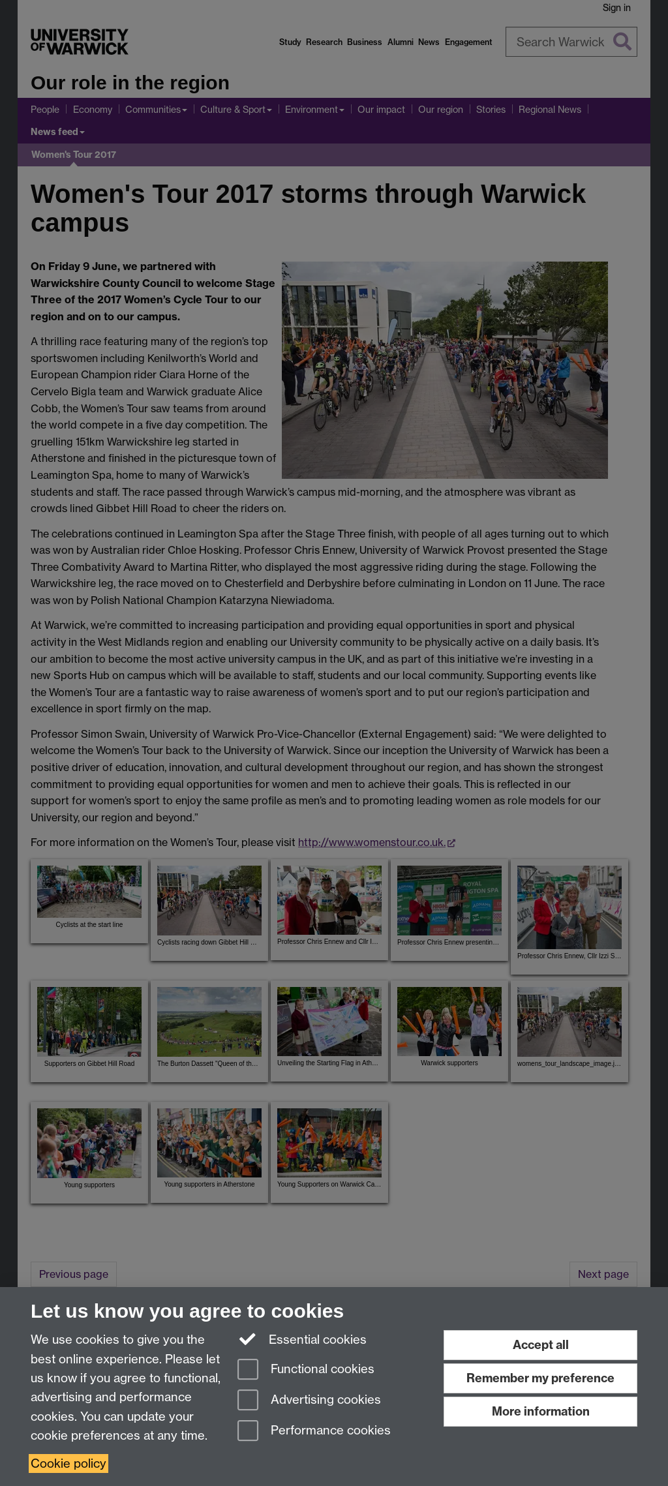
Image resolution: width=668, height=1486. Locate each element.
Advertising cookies (309, 1401)
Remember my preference (540, 1378)
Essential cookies (302, 1338)
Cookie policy (68, 1463)
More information (541, 1411)
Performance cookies (314, 1431)
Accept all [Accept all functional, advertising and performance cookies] (541, 1344)
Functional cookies (305, 1370)
